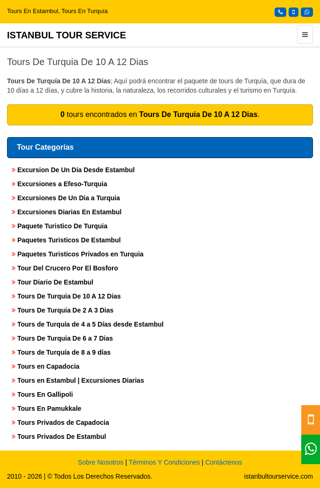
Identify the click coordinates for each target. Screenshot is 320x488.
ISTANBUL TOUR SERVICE (66, 35)
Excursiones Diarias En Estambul (66, 212)
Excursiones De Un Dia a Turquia (66, 198)
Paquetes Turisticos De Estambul (66, 240)
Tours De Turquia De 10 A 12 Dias (66, 296)
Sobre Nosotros (100, 462)
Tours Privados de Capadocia (60, 422)
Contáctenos (223, 462)
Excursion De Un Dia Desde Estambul (73, 170)
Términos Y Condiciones (164, 462)
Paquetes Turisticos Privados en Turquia (77, 254)
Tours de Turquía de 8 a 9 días (61, 352)
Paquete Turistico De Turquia (59, 226)
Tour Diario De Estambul (52, 282)
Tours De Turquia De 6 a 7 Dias (62, 338)
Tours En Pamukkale (47, 408)
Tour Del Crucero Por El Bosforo (65, 268)
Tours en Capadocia (46, 366)
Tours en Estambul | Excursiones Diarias (78, 380)
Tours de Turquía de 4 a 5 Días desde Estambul (88, 324)
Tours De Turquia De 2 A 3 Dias (62, 310)
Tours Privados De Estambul (59, 436)
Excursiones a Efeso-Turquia (59, 184)
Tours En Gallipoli (42, 394)
